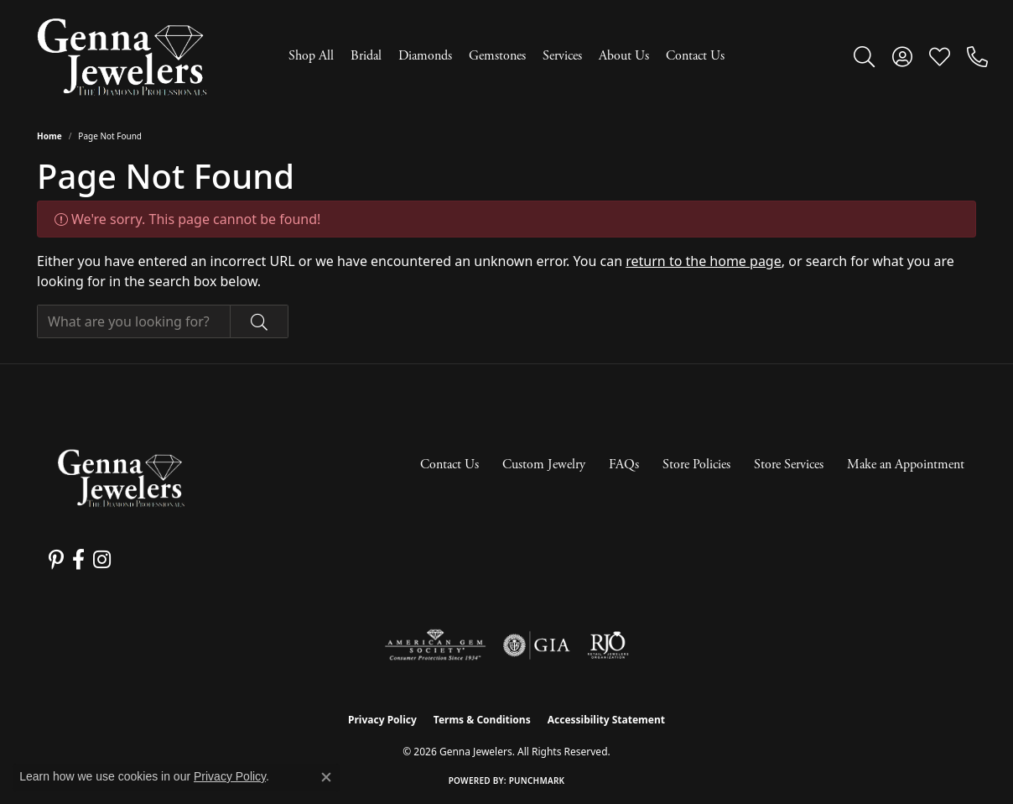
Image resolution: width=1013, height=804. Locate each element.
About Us (624, 56)
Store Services (788, 464)
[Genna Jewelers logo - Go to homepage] (121, 56)
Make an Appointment (905, 464)
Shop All (311, 56)
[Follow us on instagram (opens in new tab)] (102, 560)
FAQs (624, 464)
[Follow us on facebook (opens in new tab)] (78, 560)
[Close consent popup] (326, 777)
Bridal (366, 56)
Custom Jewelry (543, 464)
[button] (864, 56)
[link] (977, 56)
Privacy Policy (382, 720)
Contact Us (695, 56)
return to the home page (704, 261)
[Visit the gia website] (536, 645)
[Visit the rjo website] (608, 645)
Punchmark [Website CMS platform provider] (537, 780)
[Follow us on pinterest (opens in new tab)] (56, 560)
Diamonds (425, 56)
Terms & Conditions (482, 720)
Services (562, 56)
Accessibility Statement (606, 720)
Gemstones (497, 56)
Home (49, 136)
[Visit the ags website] (435, 645)
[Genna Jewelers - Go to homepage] (121, 478)
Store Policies (696, 464)
